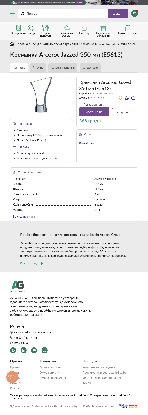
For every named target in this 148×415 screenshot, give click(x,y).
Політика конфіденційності (47, 406)
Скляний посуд (52, 44)
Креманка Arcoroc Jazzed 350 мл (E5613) (108, 44)
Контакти (16, 388)
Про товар (19, 67)
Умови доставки (51, 367)
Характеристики (65, 67)
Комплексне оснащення (99, 367)
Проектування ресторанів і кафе (105, 372)
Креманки (71, 44)
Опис (40, 67)
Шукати (117, 13)
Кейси (87, 383)
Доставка (92, 67)
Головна (22, 44)
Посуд (34, 44)
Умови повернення (53, 377)
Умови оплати (49, 372)
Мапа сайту (70, 406)
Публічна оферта (19, 406)
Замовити (94, 111)
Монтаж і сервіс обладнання (102, 377)
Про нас (15, 367)
